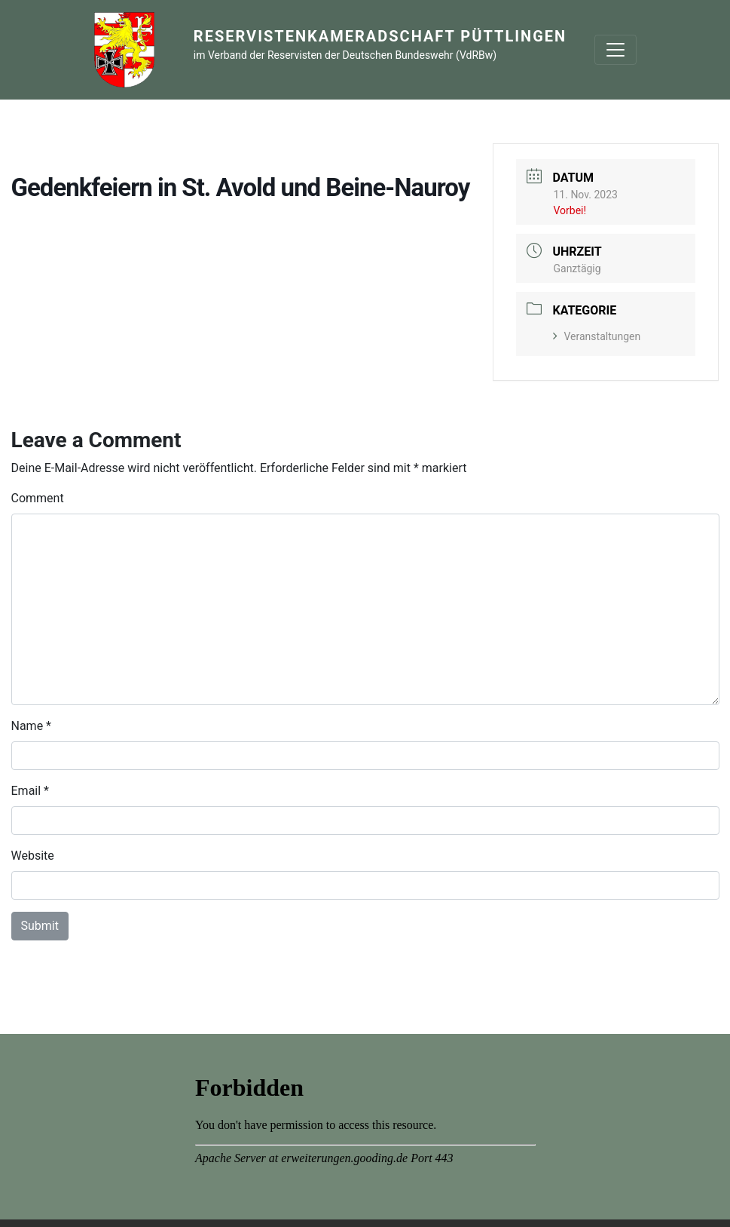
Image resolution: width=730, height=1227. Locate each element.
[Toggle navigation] (615, 50)
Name (27, 726)
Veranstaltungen (596, 336)
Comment (37, 498)
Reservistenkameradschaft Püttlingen (380, 36)
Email (26, 791)
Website (32, 855)
